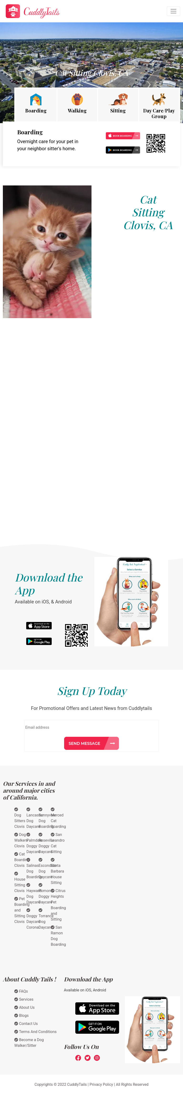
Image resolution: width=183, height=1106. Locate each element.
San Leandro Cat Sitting (58, 843)
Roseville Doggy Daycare (46, 843)
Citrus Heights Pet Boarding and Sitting (58, 905)
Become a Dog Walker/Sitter (29, 1043)
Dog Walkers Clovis (21, 840)
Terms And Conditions (35, 1031)
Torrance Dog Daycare (46, 919)
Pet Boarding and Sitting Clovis (22, 910)
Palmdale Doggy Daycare (34, 843)
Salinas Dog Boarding (34, 868)
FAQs (21, 991)
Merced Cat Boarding (58, 818)
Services (23, 999)
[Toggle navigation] (173, 11)
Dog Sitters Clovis (19, 818)
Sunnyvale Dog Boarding (47, 818)
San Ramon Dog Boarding (58, 936)
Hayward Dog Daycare (33, 893)
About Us (24, 1007)
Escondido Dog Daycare (47, 868)
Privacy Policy (101, 1084)
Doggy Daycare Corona (33, 919)
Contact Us (26, 1023)
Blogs (21, 1015)
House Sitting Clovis (19, 882)
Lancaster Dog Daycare (34, 818)
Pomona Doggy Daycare (46, 893)
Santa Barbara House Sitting (57, 871)
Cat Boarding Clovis (22, 860)
